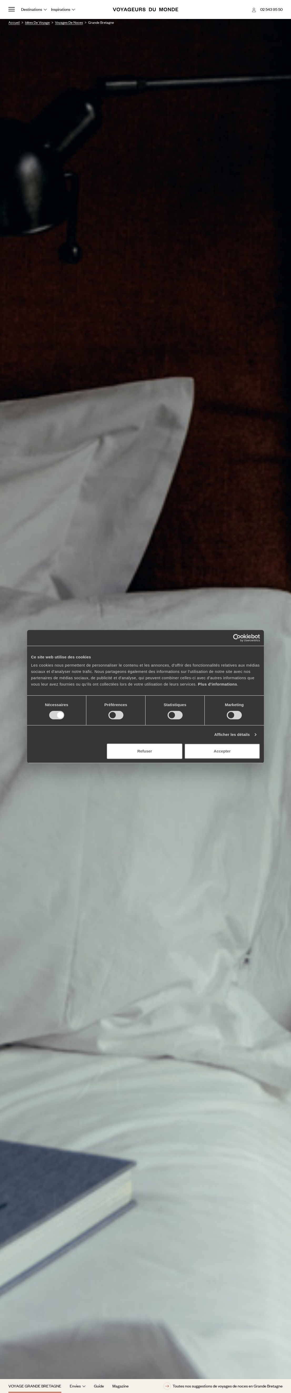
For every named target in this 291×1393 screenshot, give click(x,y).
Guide (99, 1386)
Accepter (222, 751)
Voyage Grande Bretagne (34, 1386)
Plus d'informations (217, 684)
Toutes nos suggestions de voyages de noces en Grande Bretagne (223, 1386)
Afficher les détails (232, 734)
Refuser (144, 751)
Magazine (120, 1386)
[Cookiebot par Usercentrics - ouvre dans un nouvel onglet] (237, 638)
